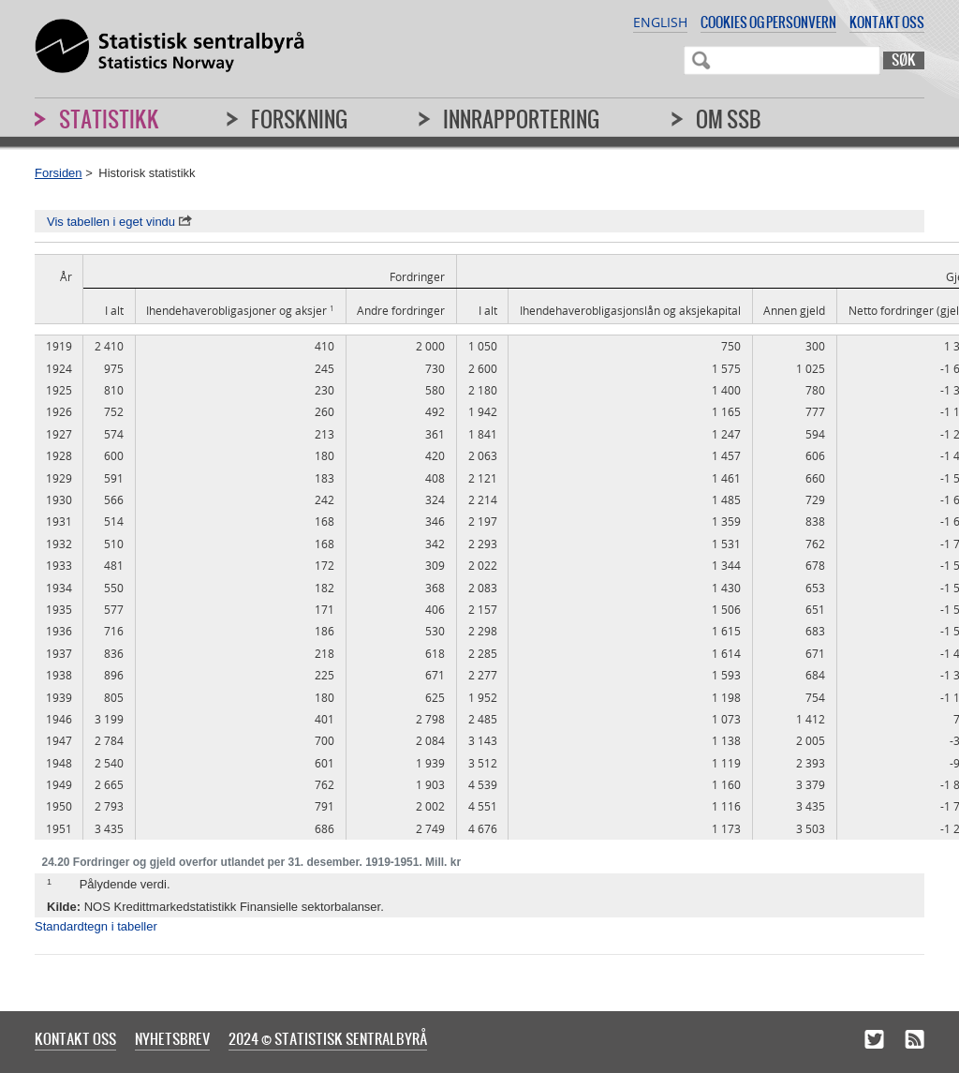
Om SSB (728, 119)
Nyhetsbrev (172, 1038)
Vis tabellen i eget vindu (119, 222)
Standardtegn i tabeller (96, 926)
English (660, 22)
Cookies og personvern (768, 22)
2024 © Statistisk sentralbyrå (328, 1038)
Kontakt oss (886, 22)
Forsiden (58, 173)
